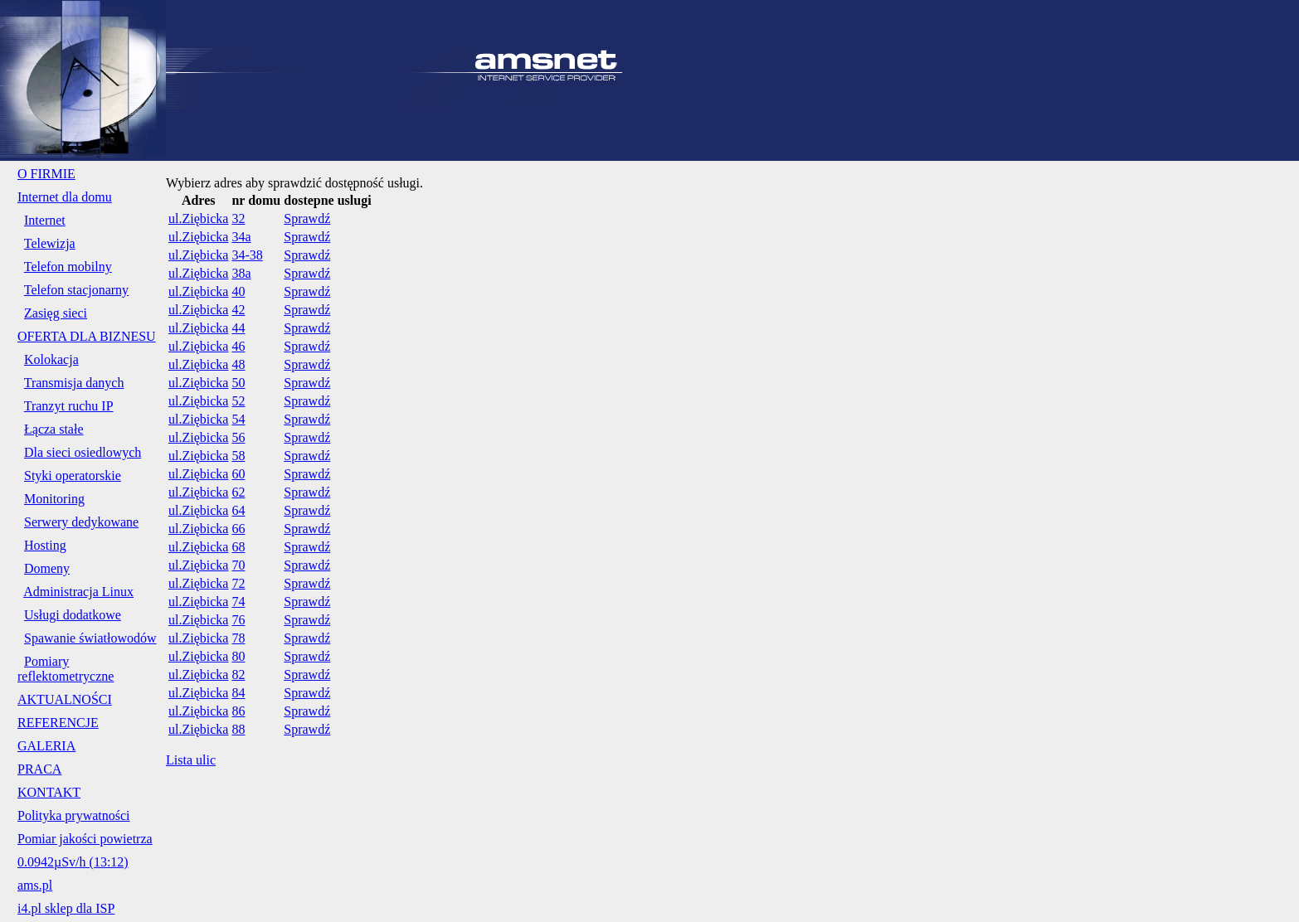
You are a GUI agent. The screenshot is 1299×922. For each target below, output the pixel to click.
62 (238, 492)
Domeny (47, 568)
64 (238, 510)
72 (238, 583)
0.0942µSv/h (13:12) (73, 862)
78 (238, 638)
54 (238, 419)
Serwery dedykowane (81, 522)
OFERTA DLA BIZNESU (86, 336)
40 (238, 291)
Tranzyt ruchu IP (69, 406)
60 (238, 474)
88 (238, 729)
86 (238, 711)
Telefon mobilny (68, 267)
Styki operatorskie (72, 475)
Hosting (45, 545)
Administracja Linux (78, 592)
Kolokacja (51, 359)
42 (238, 310)
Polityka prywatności (73, 815)
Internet (45, 220)
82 (238, 674)
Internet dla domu (64, 197)
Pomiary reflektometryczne (65, 668)
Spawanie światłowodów (90, 638)
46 (238, 346)
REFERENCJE (58, 723)
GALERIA (46, 746)
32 (238, 218)
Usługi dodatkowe (72, 615)
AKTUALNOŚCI (64, 699)
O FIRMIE (46, 174)
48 (238, 364)
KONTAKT (48, 792)
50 (238, 383)
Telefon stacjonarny (76, 290)
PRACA (39, 769)
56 (238, 437)
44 (238, 328)
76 (238, 620)
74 (238, 601)
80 (238, 656)
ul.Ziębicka (198, 218)
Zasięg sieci (55, 313)
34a (241, 237)
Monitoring (54, 499)
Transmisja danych (74, 383)
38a (241, 273)
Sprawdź (307, 218)
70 (238, 565)
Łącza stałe (54, 429)
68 (238, 547)
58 (238, 456)
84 (238, 693)
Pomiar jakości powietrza (85, 839)
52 (238, 401)
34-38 (246, 255)
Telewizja (49, 243)
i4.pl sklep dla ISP (65, 908)
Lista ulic (191, 760)
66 (238, 529)
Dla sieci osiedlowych (82, 452)
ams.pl (34, 885)
